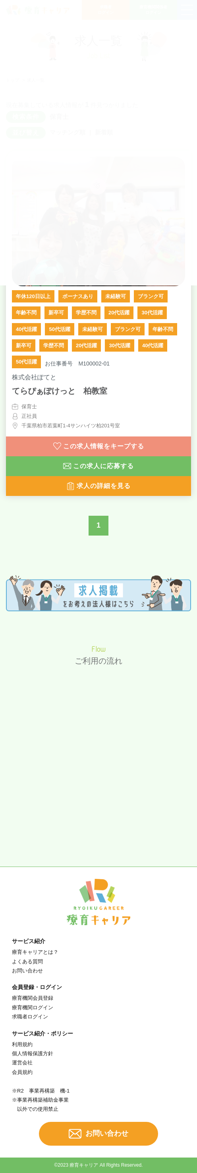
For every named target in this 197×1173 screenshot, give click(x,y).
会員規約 (22, 1072)
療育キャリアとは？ (35, 952)
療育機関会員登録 (32, 998)
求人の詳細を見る (99, 486)
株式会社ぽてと (34, 377)
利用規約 (22, 1044)
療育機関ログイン (32, 1007)
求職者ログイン (30, 1017)
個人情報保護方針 (32, 1053)
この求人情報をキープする (98, 446)
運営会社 (22, 1063)
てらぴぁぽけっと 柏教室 (59, 391)
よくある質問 (27, 961)
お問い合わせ (27, 971)
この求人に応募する (98, 466)
